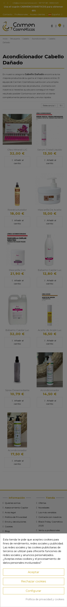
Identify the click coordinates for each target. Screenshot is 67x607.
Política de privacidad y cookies (45, 599)
